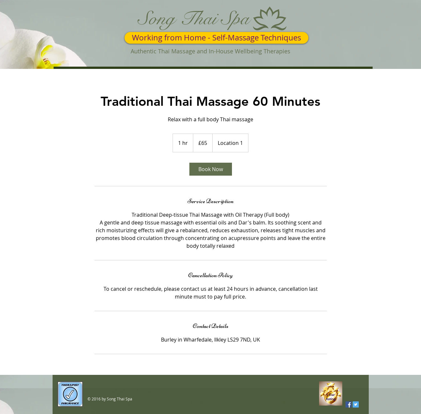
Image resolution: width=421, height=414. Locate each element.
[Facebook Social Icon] (349, 404)
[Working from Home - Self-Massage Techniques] (216, 38)
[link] (210, 169)
